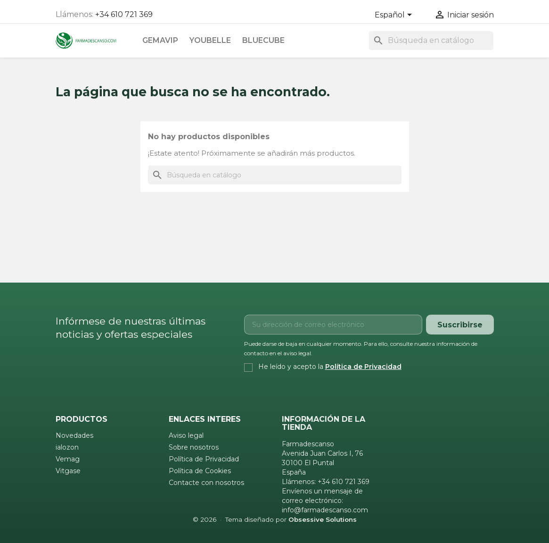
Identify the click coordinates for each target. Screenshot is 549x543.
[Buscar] (431, 40)
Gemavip (160, 40)
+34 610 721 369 (124, 14)
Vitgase (68, 471)
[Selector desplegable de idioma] (395, 15)
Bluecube (263, 40)
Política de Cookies (200, 471)
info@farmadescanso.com (325, 510)
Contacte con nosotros (206, 482)
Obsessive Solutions (322, 519)
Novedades (74, 435)
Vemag (68, 459)
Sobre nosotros (194, 447)
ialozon (67, 447)
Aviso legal (186, 435)
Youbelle (210, 40)
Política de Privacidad (363, 366)
